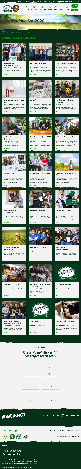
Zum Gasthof (75, 10)
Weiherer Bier (11, 32)
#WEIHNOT (14, 402)
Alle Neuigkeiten (20, 32)
